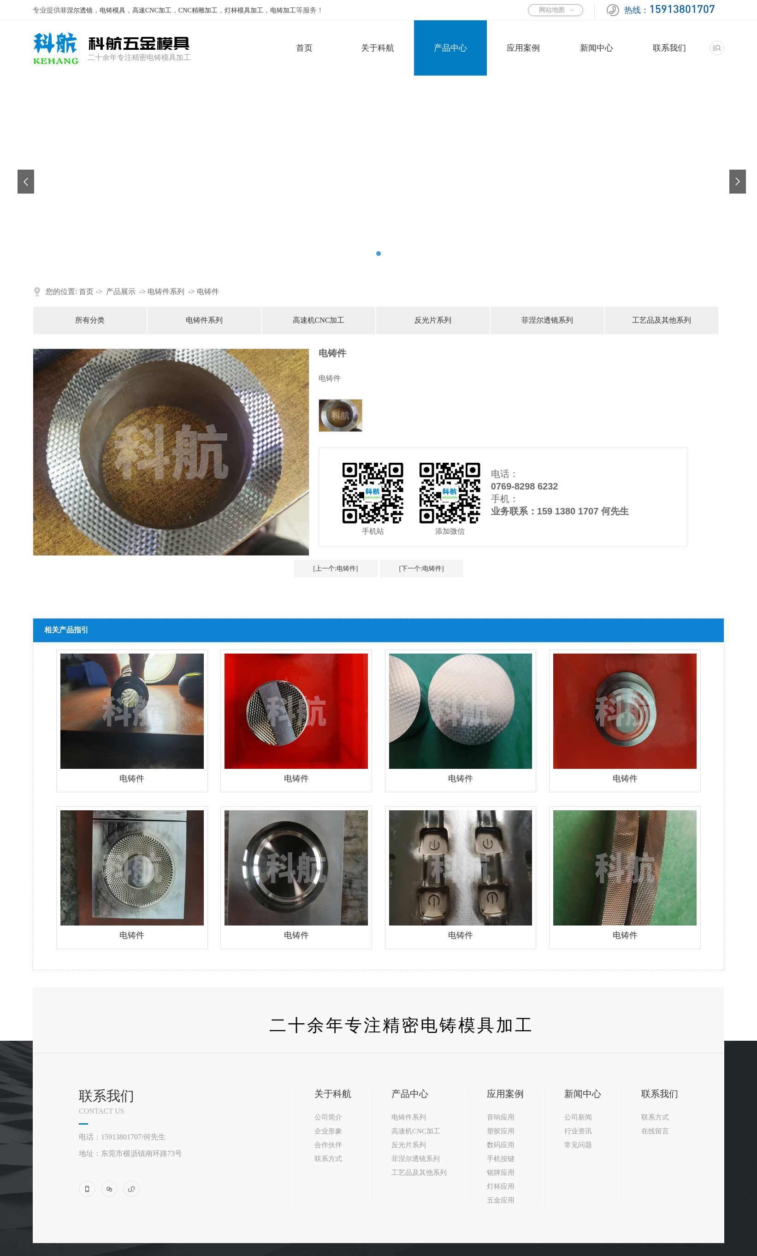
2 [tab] (378, 253)
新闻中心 (596, 48)
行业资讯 (578, 1131)
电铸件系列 (166, 291)
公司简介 (328, 1117)
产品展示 (121, 291)
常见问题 (578, 1145)
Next (734, 174)
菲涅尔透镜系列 (547, 320)
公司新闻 (578, 1117)
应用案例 (523, 48)
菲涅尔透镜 (76, 10)
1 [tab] (367, 253)
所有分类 (90, 320)
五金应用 (501, 1200)
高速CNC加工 (152, 10)
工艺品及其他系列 (661, 320)
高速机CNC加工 (319, 320)
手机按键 (501, 1158)
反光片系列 (432, 320)
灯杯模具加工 (244, 10)
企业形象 (328, 1131)
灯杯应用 (501, 1186)
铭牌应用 (501, 1172)
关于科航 (377, 48)
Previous (22, 174)
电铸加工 (283, 10)
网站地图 (552, 9)
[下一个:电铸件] (421, 568)
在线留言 (655, 1131)
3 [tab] (389, 253)
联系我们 (669, 48)
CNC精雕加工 (198, 10)
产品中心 (450, 48)
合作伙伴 (328, 1145)
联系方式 (328, 1158)
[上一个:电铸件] (335, 568)
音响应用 (501, 1117)
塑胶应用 (501, 1131)
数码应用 (501, 1145)
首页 (304, 48)
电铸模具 (112, 10)
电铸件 (208, 291)
